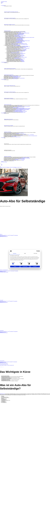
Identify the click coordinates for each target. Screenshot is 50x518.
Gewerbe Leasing (23, 112)
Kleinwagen (17, 58)
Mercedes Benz (30, 37)
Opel (17, 36)
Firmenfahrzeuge (3, 5)
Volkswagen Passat (27, 48)
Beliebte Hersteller (18, 32)
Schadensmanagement (15, 78)
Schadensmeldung (22, 158)
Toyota (18, 42)
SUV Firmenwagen (24, 49)
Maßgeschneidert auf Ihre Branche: (8, 119)
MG (24, 43)
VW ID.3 (22, 52)
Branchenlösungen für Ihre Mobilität (8, 125)
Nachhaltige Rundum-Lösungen (17, 76)
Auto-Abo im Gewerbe (15, 107)
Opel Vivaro (22, 55)
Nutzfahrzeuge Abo (23, 53)
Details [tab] (25, 253)
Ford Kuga (24, 50)
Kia (16, 35)
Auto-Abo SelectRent (27, 106)
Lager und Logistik (14, 136)
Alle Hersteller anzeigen (3, 416)
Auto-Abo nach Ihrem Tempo (7, 104)
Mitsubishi (20, 40)
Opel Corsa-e (22, 60)
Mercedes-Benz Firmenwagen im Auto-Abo (9, 24)
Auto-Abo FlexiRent (19, 105)
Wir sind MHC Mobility (4, 1)
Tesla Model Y (24, 47)
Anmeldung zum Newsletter (7, 156)
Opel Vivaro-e (21, 56)
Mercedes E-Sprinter (24, 57)
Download (17, 159)
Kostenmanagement (15, 77)
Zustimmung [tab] (14, 253)
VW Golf (23, 61)
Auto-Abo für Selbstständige (22, 109)
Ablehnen (15, 266)
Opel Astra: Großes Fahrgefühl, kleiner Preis (9, 85)
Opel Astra (21, 59)
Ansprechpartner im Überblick (25, 157)
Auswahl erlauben (25, 266)
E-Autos (1, 510)
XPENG (24, 44)
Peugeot (26, 40)
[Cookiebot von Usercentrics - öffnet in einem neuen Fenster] (37, 251)
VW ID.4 (18, 51)
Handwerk (21, 135)
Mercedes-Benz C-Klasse (25, 46)
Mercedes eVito (17, 57)
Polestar (21, 41)
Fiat (20, 39)
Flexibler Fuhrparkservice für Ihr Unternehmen (10, 68)
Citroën (19, 38)
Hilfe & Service (3, 137)
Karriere (2, 161)
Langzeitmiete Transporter (21, 111)
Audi (21, 33)
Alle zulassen (35, 266)
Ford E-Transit (18, 54)
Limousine (17, 45)
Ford (20, 34)
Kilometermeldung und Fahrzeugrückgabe (19, 159)
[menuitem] (1, 2)
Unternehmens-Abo (3, 79)
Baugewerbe (17, 133)
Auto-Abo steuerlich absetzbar (23, 108)
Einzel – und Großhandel (31, 134)
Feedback (23, 160)
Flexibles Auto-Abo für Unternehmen (8, 98)
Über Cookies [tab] (35, 253)
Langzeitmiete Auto (20, 110)
